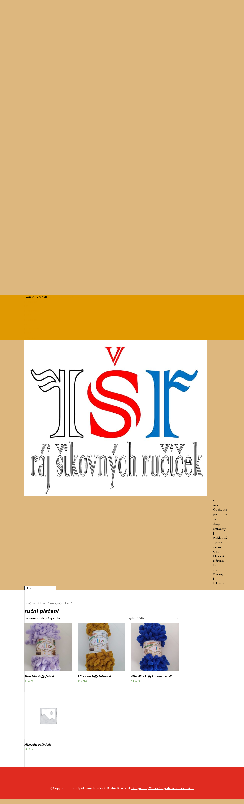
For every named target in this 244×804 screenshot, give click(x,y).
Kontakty (219, 528)
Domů (27, 603)
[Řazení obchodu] (153, 618)
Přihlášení (220, 538)
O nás (216, 551)
